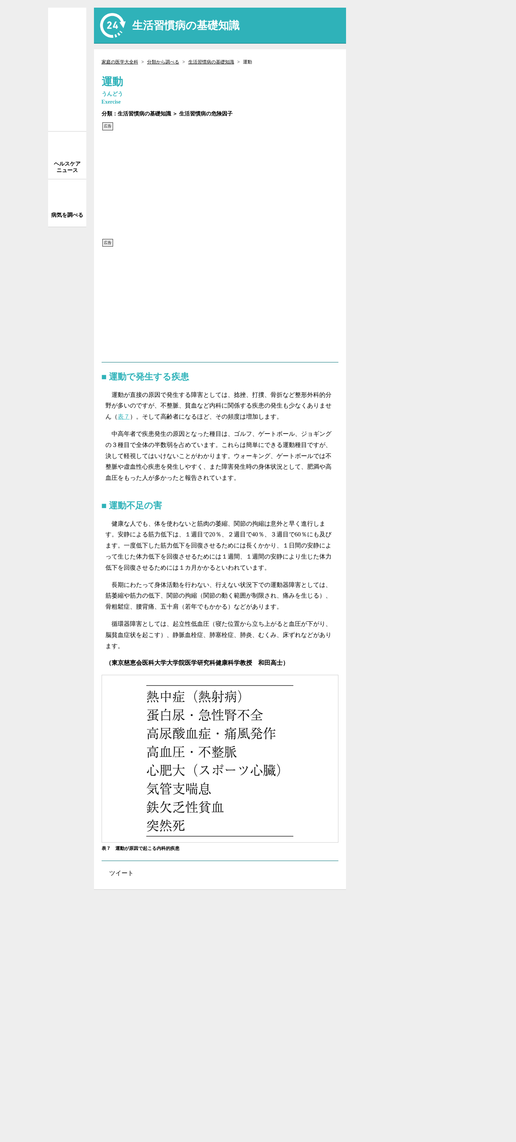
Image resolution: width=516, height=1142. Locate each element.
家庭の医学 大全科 (67, 69)
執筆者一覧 (415, 938)
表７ (124, 416)
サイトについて (415, 907)
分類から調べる (163, 62)
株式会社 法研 (132, 1101)
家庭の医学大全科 (120, 62)
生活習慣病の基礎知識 (211, 62)
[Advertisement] (220, 184)
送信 (454, 21)
